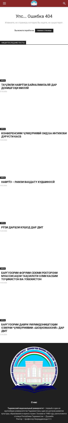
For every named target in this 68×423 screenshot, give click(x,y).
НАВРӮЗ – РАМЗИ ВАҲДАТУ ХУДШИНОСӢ (28, 182)
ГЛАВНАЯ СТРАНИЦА (44, 30)
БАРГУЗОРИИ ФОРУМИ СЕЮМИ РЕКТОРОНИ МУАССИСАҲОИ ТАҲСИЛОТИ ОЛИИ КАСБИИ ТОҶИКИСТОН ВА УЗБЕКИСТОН (29, 276)
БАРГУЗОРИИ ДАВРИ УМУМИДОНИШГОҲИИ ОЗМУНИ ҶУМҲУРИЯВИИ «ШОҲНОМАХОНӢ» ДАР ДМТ (32, 328)
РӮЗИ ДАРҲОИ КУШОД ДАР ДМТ (22, 227)
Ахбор (3, 80)
